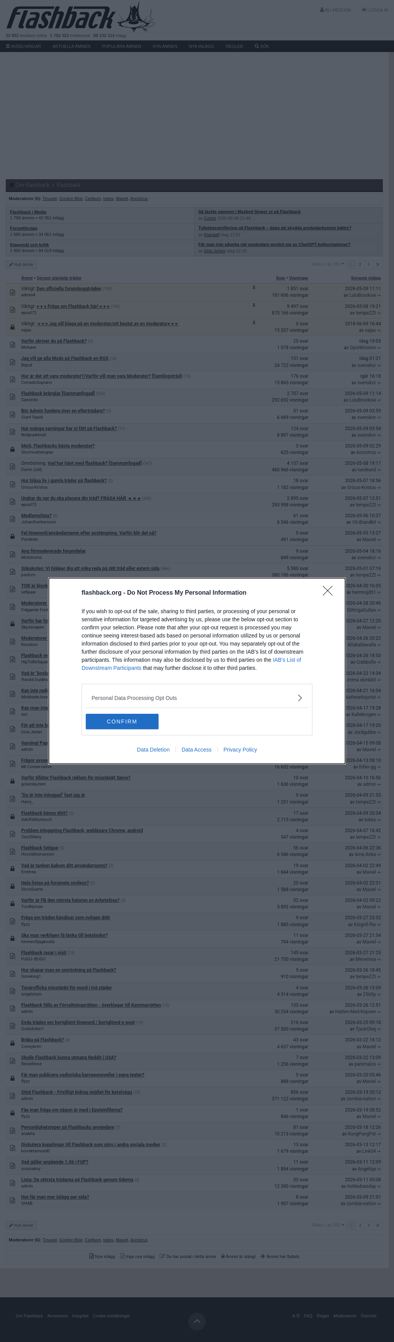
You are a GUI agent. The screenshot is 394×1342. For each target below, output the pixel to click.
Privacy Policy (240, 750)
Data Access (197, 750)
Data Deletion (153, 750)
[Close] (330, 593)
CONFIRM (122, 721)
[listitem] (197, 698)
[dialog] (197, 671)
